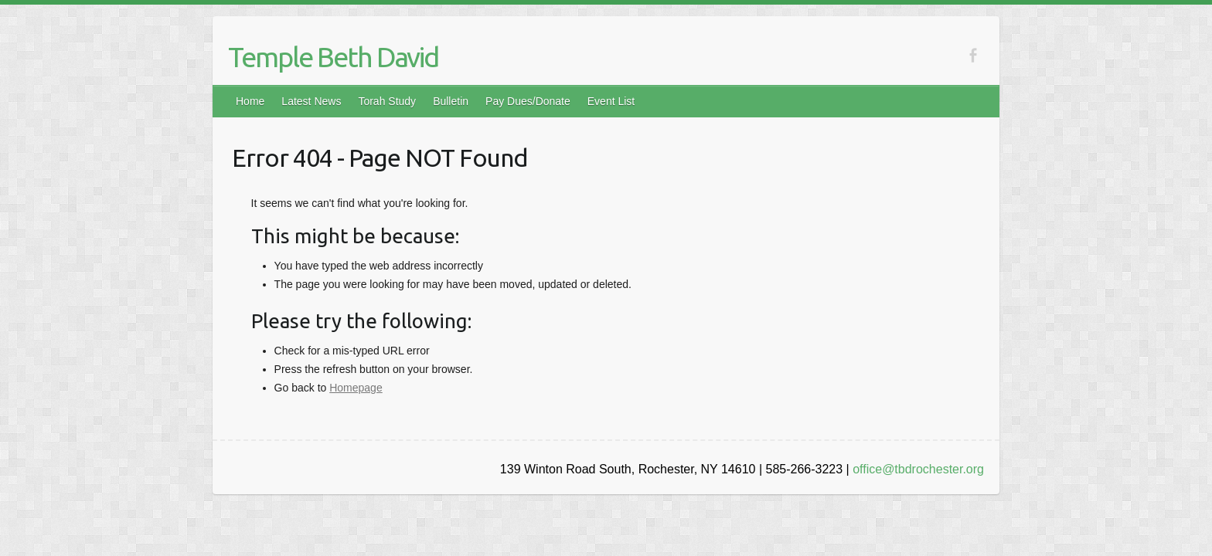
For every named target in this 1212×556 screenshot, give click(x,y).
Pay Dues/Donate (527, 101)
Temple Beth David (333, 57)
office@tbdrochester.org (918, 469)
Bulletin (450, 101)
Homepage (356, 387)
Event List (611, 101)
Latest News (311, 101)
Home (250, 101)
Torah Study (387, 101)
